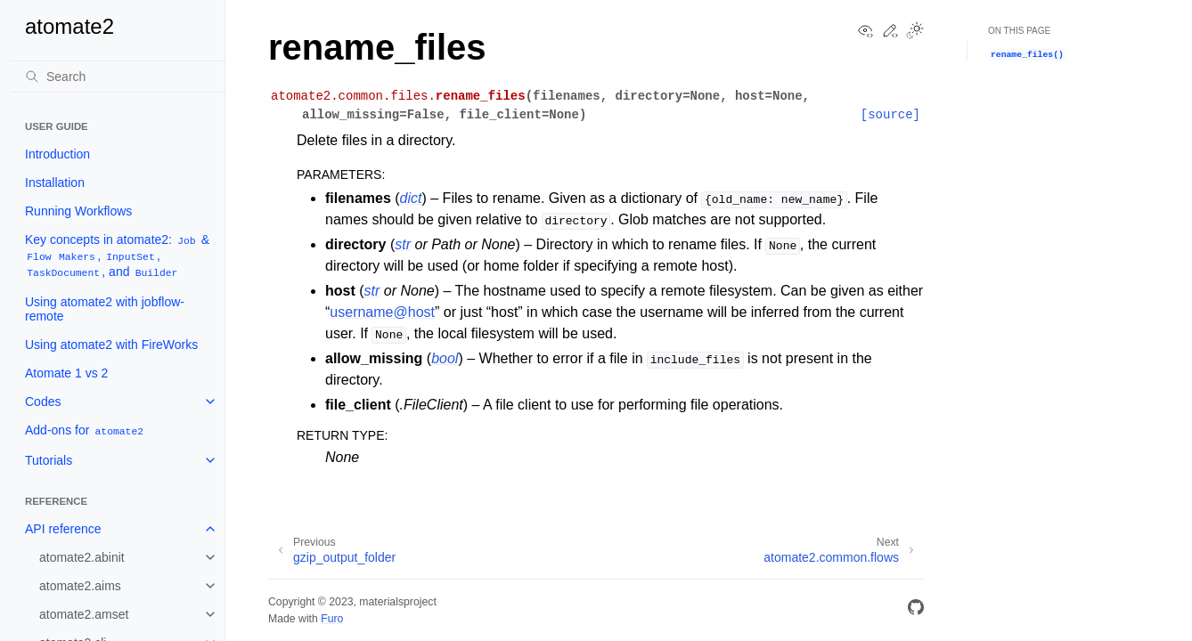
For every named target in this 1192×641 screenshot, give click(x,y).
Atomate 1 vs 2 (66, 373)
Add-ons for (85, 430)
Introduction (57, 154)
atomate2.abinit (82, 557)
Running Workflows (78, 211)
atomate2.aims (80, 586)
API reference (63, 529)
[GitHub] (916, 610)
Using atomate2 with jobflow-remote (104, 309)
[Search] (118, 77)
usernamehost (382, 312)
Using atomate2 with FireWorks (111, 344)
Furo (332, 619)
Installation (55, 182)
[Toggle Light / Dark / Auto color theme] (915, 32)
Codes (43, 401)
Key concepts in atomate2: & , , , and (117, 256)
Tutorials (48, 460)
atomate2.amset (83, 614)
